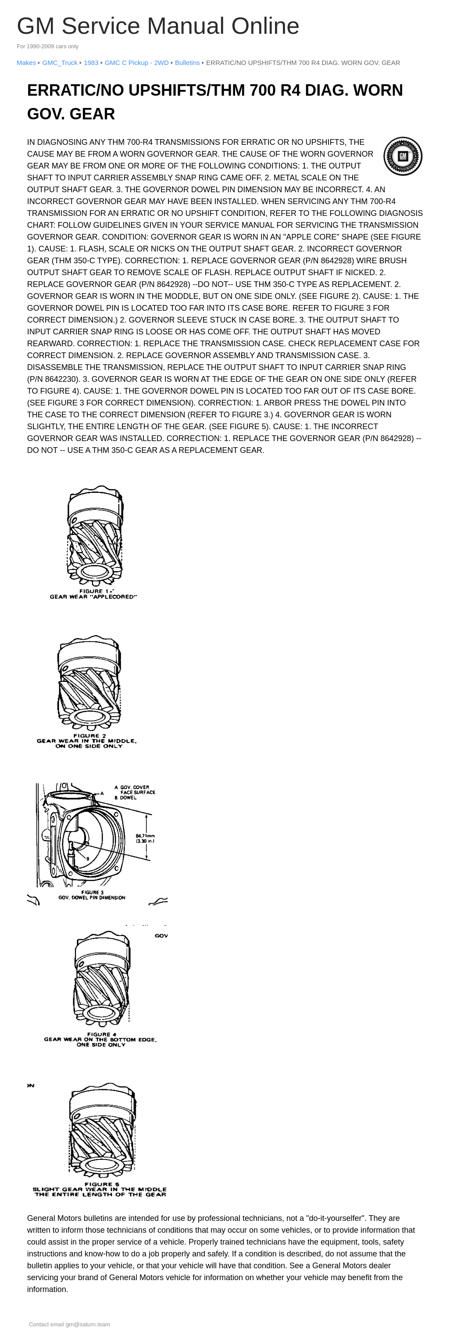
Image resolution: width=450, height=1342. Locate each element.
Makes (26, 62)
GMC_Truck (60, 62)
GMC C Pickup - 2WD (137, 62)
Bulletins (187, 62)
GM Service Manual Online (158, 25)
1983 (91, 62)
